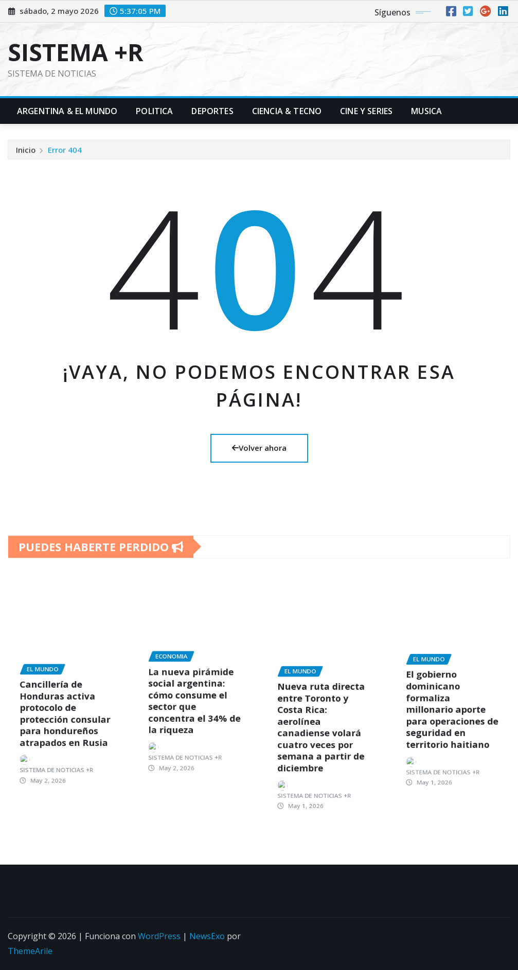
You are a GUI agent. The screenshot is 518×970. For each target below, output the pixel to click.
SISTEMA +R (76, 52)
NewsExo (207, 936)
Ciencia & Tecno (286, 111)
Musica (426, 111)
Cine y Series (366, 111)
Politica (154, 111)
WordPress (159, 936)
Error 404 (65, 156)
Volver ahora (259, 448)
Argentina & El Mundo (67, 111)
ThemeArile (30, 951)
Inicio (25, 156)
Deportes (212, 111)
